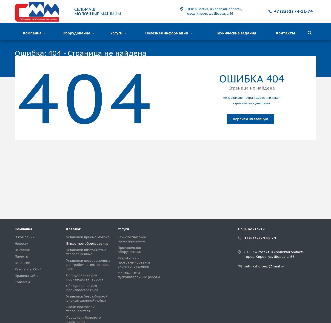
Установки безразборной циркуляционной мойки (86, 298)
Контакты (285, 33)
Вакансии (22, 263)
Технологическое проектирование (132, 239)
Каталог (73, 229)
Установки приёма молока (87, 237)
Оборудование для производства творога (84, 277)
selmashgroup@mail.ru (264, 266)
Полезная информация (168, 33)
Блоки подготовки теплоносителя (81, 309)
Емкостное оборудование (87, 244)
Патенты (21, 256)
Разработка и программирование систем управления (134, 262)
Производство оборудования (129, 250)
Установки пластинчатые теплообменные (86, 252)
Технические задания (236, 33)
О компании (24, 237)
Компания (34, 33)
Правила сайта (26, 276)
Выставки (22, 250)
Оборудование (79, 33)
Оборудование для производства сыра (82, 288)
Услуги (118, 33)
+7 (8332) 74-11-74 (293, 11)
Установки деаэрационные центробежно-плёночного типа (88, 264)
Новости (21, 244)
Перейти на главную (250, 119)
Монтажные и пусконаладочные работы (139, 275)
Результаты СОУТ (28, 269)
